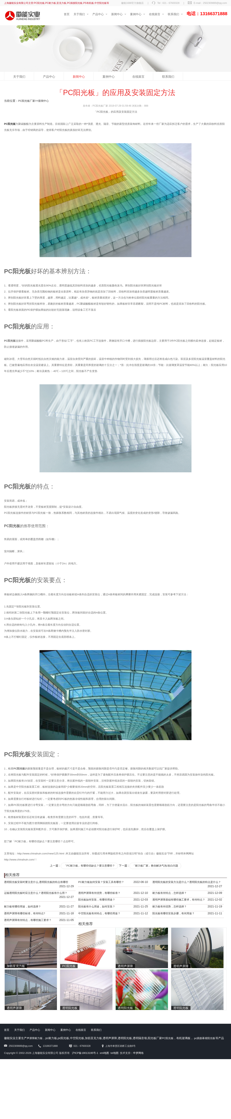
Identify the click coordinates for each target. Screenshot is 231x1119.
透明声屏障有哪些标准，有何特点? (24, 913)
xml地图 (104, 1052)
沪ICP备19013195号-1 (85, 1052)
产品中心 (49, 76)
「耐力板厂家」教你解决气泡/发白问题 (155, 865)
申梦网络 (138, 1052)
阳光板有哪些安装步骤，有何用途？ (173, 913)
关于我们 (19, 76)
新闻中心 (79, 76)
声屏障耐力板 (35, 1038)
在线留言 (138, 76)
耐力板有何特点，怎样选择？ (169, 892)
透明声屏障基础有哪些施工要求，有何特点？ (178, 899)
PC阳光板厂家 (26, 100)
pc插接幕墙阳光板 (204, 1038)
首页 (6, 1029)
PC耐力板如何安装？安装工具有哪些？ (101, 882)
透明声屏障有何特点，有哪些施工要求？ (27, 920)
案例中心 (109, 76)
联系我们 (168, 76)
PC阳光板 (167, 1038)
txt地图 (114, 1052)
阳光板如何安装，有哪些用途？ (96, 899)
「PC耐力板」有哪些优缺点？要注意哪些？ (89, 865)
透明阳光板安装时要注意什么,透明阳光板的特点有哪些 (36, 882)
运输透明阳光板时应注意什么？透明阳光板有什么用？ (35, 892)
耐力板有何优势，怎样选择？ (169, 906)
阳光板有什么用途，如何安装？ (96, 906)
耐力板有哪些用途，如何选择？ (22, 906)
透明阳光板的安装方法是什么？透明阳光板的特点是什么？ (186, 882)
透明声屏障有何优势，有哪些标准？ (99, 892)
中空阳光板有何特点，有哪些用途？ (99, 913)
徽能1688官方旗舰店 (132, 3)
